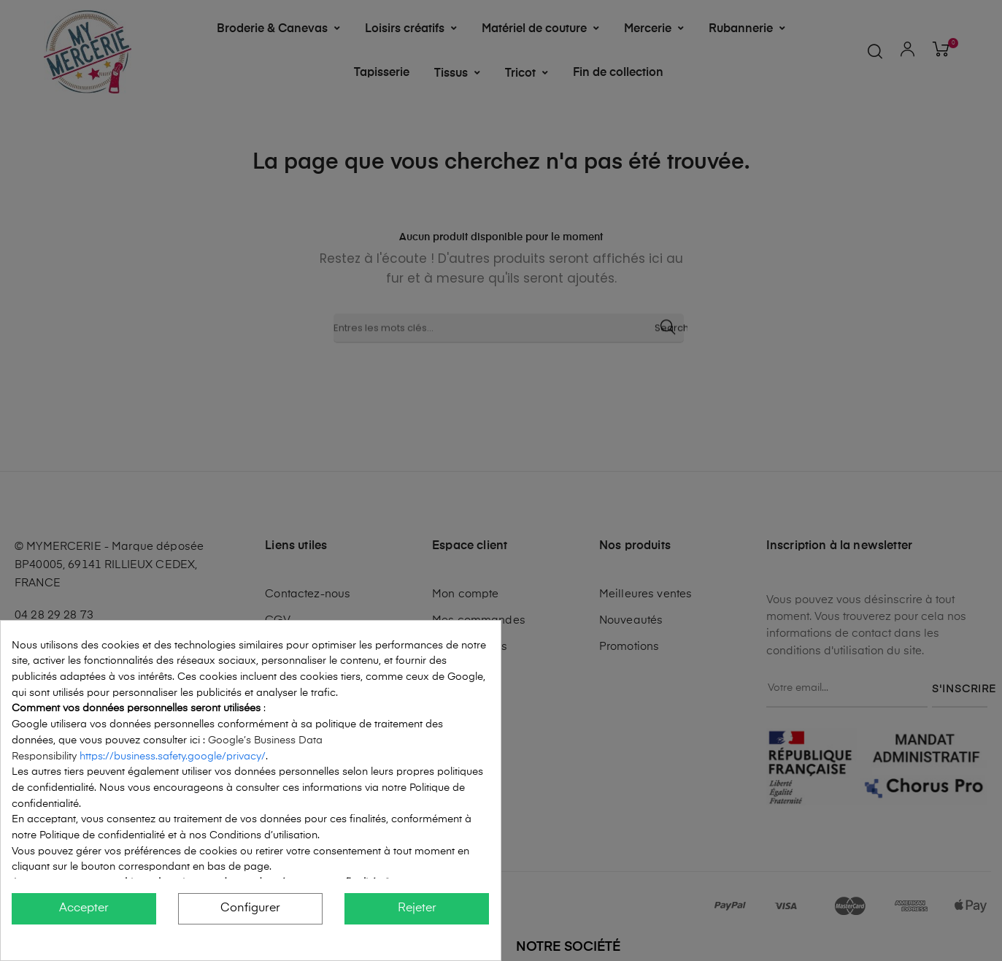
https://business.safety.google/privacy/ (173, 756)
